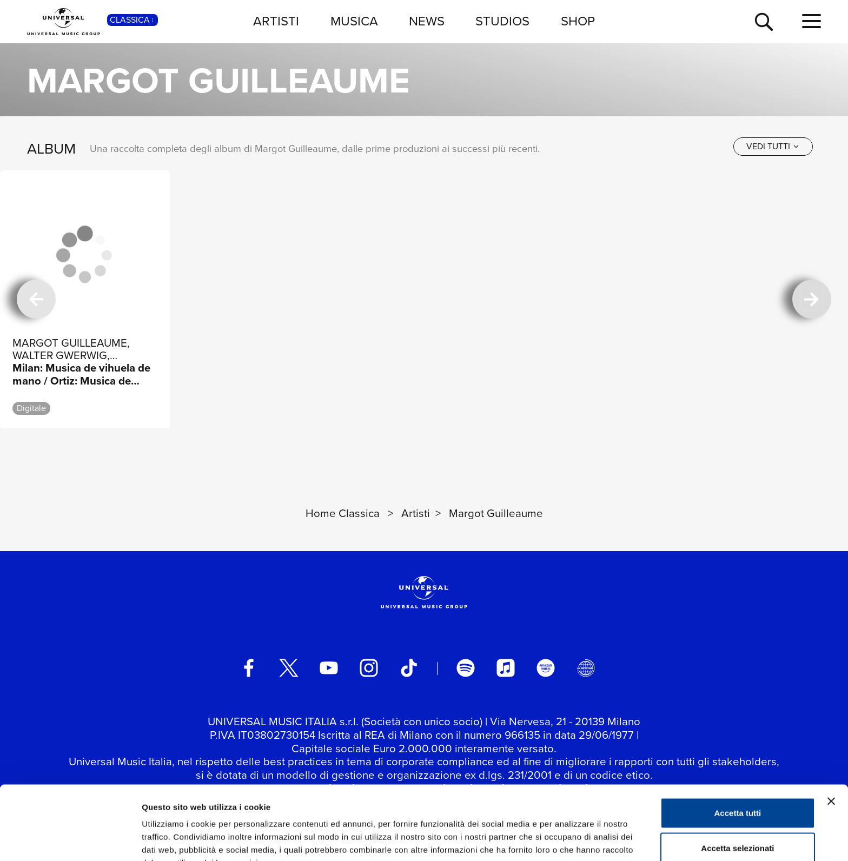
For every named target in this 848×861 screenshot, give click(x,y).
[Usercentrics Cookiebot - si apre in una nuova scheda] (70, 840)
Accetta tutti (737, 754)
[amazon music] (546, 668)
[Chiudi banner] (831, 743)
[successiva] (811, 299)
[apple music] (506, 668)
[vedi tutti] (773, 146)
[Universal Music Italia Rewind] (586, 668)
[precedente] (36, 299)
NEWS (427, 21)
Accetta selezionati (737, 790)
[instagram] (369, 668)
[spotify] (466, 668)
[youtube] (329, 668)
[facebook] (249, 668)
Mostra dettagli (569, 839)
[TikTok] (409, 668)
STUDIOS (502, 21)
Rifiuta (738, 825)
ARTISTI (276, 21)
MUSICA (354, 21)
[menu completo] (811, 21)
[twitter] (289, 668)
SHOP (578, 21)
